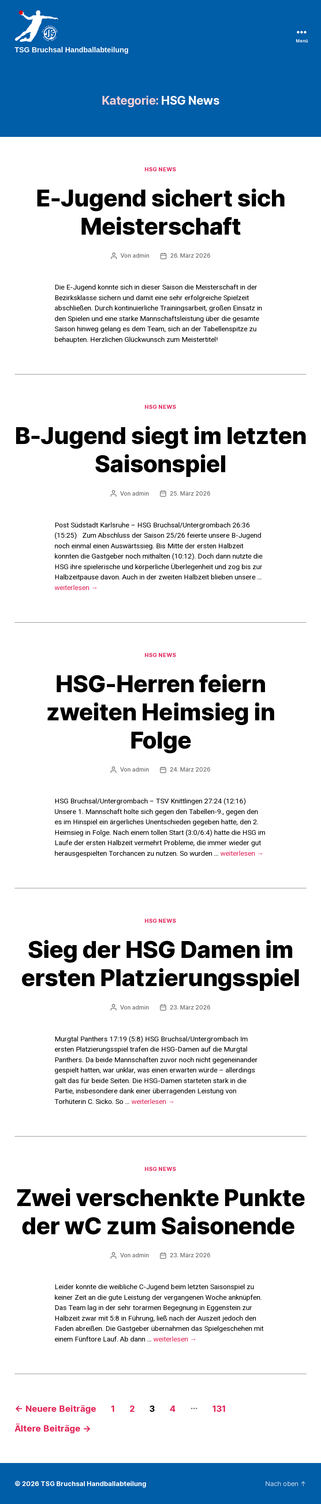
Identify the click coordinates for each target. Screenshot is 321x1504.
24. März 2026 (190, 770)
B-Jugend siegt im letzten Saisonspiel (160, 450)
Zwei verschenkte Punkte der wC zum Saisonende (160, 1211)
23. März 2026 (190, 1007)
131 (219, 1408)
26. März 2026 (190, 257)
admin (140, 257)
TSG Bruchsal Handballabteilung (93, 1483)
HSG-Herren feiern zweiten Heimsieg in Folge (160, 712)
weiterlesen (76, 588)
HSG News (160, 170)
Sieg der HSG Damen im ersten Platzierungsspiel (160, 963)
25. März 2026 (190, 494)
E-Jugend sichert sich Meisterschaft (160, 213)
